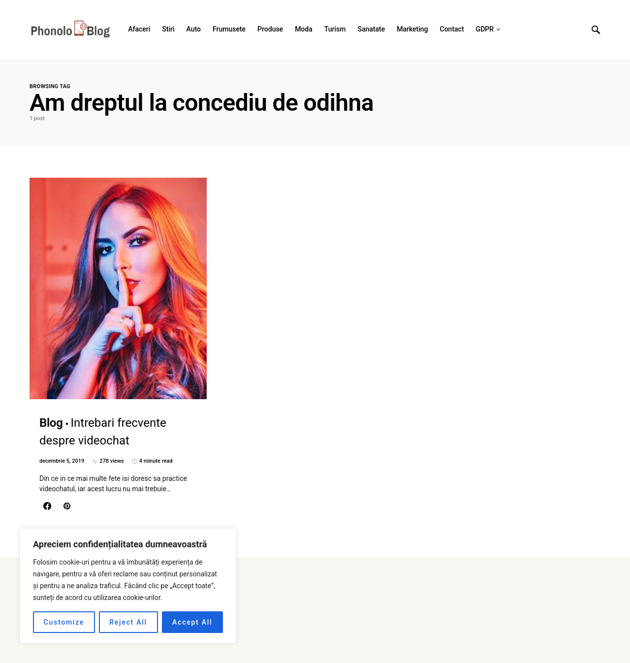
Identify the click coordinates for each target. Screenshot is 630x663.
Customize (64, 622)
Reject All (128, 622)
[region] (128, 585)
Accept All (192, 622)
